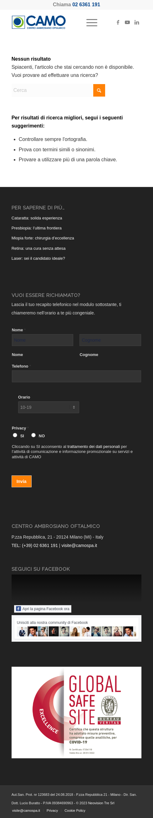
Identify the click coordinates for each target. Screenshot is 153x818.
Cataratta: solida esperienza (37, 218)
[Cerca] (58, 90)
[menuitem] (88, 22)
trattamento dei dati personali (93, 446)
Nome (19, 330)
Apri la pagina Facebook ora (42, 608)
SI (22, 436)
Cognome (88, 354)
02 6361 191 (86, 4)
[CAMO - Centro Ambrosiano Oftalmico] (64, 22)
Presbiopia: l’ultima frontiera (37, 228)
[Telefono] (76, 376)
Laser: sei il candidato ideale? (38, 258)
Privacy (20, 428)
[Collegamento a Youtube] (127, 22)
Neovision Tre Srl (101, 803)
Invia (22, 481)
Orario (24, 397)
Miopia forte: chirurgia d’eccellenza (43, 238)
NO (42, 436)
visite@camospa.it (79, 545)
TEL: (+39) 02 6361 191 (35, 545)
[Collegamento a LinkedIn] (136, 22)
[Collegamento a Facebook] (118, 22)
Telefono (21, 366)
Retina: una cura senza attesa (39, 248)
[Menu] (88, 22)
